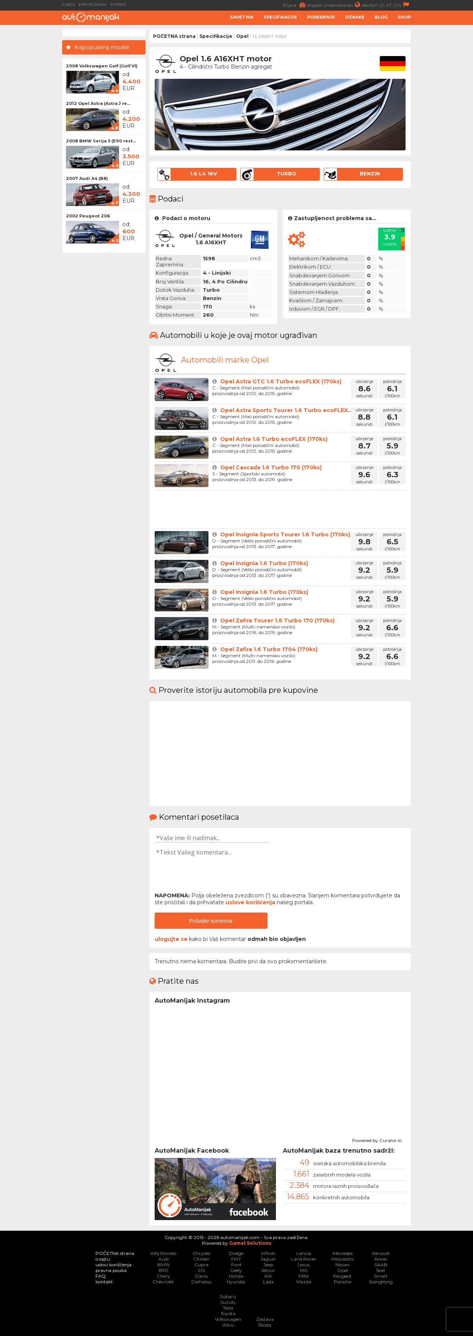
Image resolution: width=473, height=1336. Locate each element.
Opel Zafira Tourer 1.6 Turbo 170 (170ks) (277, 620)
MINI (304, 1276)
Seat (380, 1270)
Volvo (228, 1325)
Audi (163, 1259)
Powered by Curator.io (377, 1139)
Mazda (303, 1281)
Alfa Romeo (163, 1253)
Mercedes (342, 1253)
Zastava (265, 1319)
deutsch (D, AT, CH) (386, 5)
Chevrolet (163, 1281)
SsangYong (381, 1281)
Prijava (295, 5)
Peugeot (342, 1276)
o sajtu (68, 4)
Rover (380, 1259)
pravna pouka (93, 4)
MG (304, 1270)
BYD (163, 1270)
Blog (381, 17)
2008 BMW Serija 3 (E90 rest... (101, 141)
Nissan (342, 1264)
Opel (242, 36)
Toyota (228, 1313)
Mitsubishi (342, 1259)
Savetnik (242, 17)
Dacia (201, 1276)
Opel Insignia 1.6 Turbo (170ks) (264, 563)
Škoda (264, 1325)
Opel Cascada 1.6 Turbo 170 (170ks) (271, 467)
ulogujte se (171, 939)
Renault (381, 1253)
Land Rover (303, 1259)
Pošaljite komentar (211, 921)
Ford (236, 1264)
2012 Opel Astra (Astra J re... (98, 103)
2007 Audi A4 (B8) (87, 178)
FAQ (101, 1276)
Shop (404, 17)
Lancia (303, 1253)
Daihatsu (201, 1281)
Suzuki (227, 1302)
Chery (163, 1276)
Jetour (268, 1270)
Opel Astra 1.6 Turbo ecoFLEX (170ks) (273, 439)
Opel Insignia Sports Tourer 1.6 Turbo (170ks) (285, 534)
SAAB (380, 1264)
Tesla (228, 1308)
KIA (268, 1276)
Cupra (201, 1264)
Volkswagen (228, 1319)
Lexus (304, 1264)
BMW (163, 1264)
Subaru (228, 1296)
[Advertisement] (444, 142)
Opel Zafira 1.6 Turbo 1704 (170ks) (269, 649)
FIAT (236, 1259)
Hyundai (236, 1281)
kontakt (118, 4)
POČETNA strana (174, 36)
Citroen (201, 1259)
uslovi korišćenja (114, 1264)
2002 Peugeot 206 (88, 216)
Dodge (236, 1253)
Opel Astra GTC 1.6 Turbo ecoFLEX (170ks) (280, 381)
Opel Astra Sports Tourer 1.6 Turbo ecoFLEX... (286, 410)
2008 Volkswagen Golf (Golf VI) (102, 66)
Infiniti (268, 1253)
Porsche (342, 1281)
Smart (381, 1276)
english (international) (334, 5)
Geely (236, 1270)
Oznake (355, 17)
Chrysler (202, 1253)
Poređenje (321, 17)
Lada (268, 1281)
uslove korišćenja (250, 902)
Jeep (268, 1264)
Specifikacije (280, 17)
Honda (236, 1276)
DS (201, 1270)
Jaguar (268, 1259)
